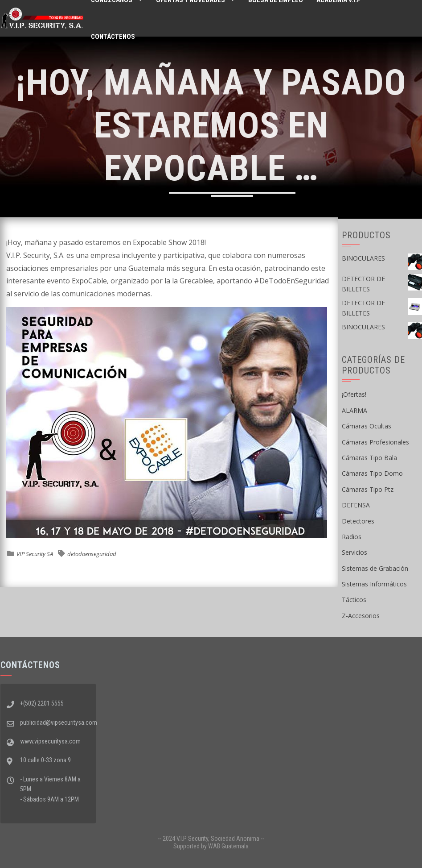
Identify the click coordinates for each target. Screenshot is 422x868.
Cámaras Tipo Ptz (367, 489)
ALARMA (354, 410)
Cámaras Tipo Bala (369, 457)
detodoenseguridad (91, 554)
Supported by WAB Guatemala (211, 846)
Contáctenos (113, 37)
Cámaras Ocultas (366, 426)
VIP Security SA (34, 554)
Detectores (358, 521)
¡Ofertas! (354, 394)
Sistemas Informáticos (374, 584)
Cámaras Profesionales (375, 442)
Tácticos (354, 599)
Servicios (354, 552)
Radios (351, 536)
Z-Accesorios (361, 615)
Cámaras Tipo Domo (372, 473)
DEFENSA (356, 505)
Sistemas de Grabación (375, 568)
